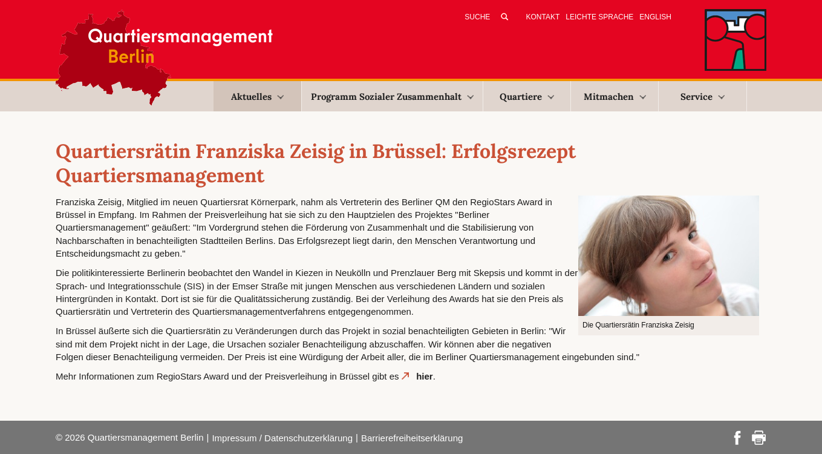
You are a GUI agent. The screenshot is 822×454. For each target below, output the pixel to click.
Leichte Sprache (599, 17)
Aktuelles (257, 96)
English (655, 17)
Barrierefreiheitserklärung (412, 438)
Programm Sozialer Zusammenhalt (392, 96)
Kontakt (543, 17)
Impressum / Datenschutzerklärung (282, 438)
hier (424, 376)
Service (702, 96)
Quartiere (527, 96)
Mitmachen (615, 96)
